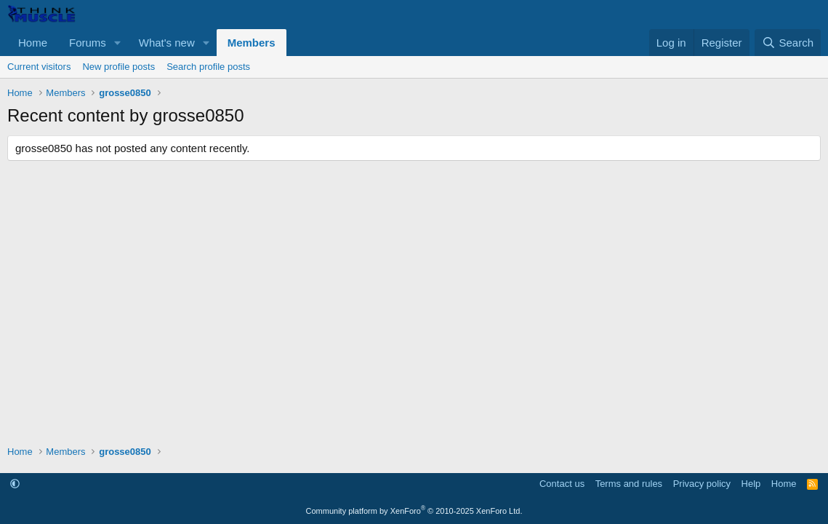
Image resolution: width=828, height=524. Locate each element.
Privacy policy (702, 483)
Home (32, 42)
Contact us (561, 483)
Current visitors (39, 66)
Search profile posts (208, 66)
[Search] (788, 42)
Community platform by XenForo (414, 511)
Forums (87, 42)
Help (751, 483)
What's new (167, 42)
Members (252, 42)
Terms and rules (628, 483)
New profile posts (118, 66)
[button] (118, 42)
